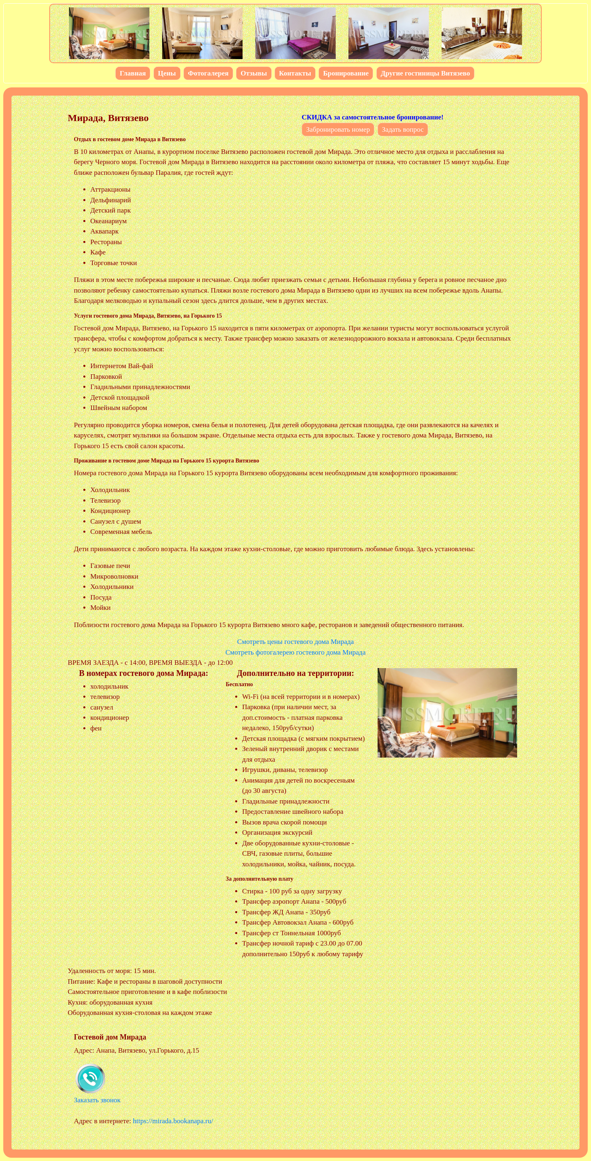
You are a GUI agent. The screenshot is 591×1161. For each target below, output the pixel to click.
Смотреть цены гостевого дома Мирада (295, 642)
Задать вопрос (403, 129)
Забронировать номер (338, 129)
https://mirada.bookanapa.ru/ (173, 1121)
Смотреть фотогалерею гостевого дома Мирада (295, 652)
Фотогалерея (208, 73)
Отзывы (254, 73)
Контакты (295, 73)
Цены (167, 73)
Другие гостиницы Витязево (425, 73)
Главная (133, 73)
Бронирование (346, 73)
